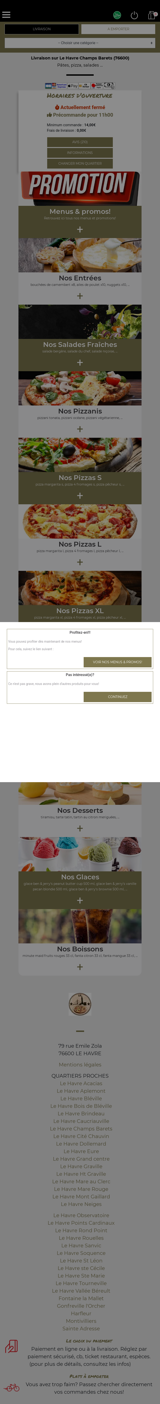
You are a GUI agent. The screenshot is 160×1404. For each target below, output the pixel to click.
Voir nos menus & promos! (117, 662)
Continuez (117, 697)
